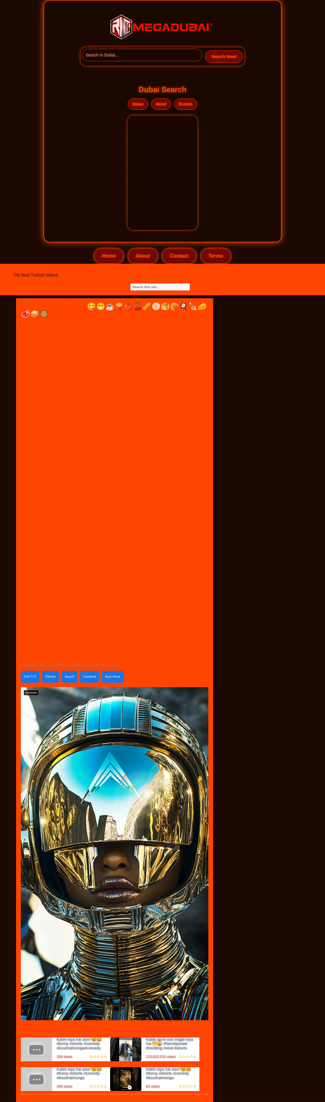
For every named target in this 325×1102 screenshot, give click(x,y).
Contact (179, 256)
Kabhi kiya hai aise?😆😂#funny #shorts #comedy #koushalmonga (79, 1073)
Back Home (113, 676)
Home (109, 256)
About (143, 256)
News (137, 104)
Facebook (89, 676)
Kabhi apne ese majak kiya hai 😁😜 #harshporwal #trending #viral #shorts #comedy (169, 1046)
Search (69, 676)
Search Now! (224, 56)
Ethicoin (50, 676)
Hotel (161, 104)
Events (186, 104)
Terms (216, 256)
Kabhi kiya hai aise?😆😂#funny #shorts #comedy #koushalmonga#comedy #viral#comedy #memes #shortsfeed (79, 1048)
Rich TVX (30, 676)
